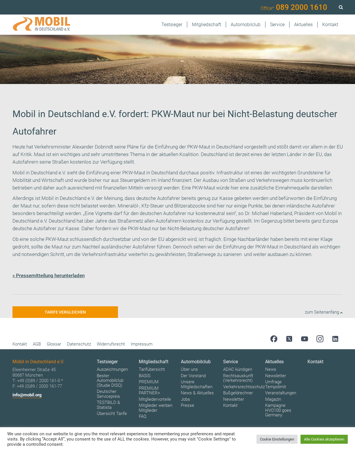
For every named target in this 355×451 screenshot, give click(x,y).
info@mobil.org (27, 395)
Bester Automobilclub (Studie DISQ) (110, 380)
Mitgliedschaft (206, 24)
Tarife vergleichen (65, 312)
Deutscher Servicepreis (108, 394)
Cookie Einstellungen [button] (277, 439)
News (270, 369)
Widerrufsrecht (111, 344)
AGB (37, 344)
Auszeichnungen (112, 369)
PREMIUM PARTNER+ (149, 391)
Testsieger (171, 24)
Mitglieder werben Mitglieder (155, 408)
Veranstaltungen (280, 392)
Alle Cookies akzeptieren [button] (324, 439)
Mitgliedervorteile (155, 399)
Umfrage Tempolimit (275, 384)
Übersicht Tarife (112, 413)
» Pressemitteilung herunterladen (48, 275)
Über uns (189, 369)
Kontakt (330, 24)
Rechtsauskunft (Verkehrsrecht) (238, 378)
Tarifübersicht (152, 369)
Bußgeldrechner (238, 392)
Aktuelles (303, 24)
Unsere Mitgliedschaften (196, 384)
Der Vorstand (193, 375)
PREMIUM (149, 381)
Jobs (185, 399)
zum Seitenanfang (324, 312)
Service (277, 24)
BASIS (144, 375)
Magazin (273, 399)
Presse (187, 405)
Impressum (141, 344)
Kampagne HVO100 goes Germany (278, 410)
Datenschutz (79, 344)
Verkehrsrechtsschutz (244, 386)
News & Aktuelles (197, 392)
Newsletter (233, 399)
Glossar (54, 344)
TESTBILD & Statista (108, 405)
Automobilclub (246, 24)
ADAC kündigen (237, 369)
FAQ (142, 416)
